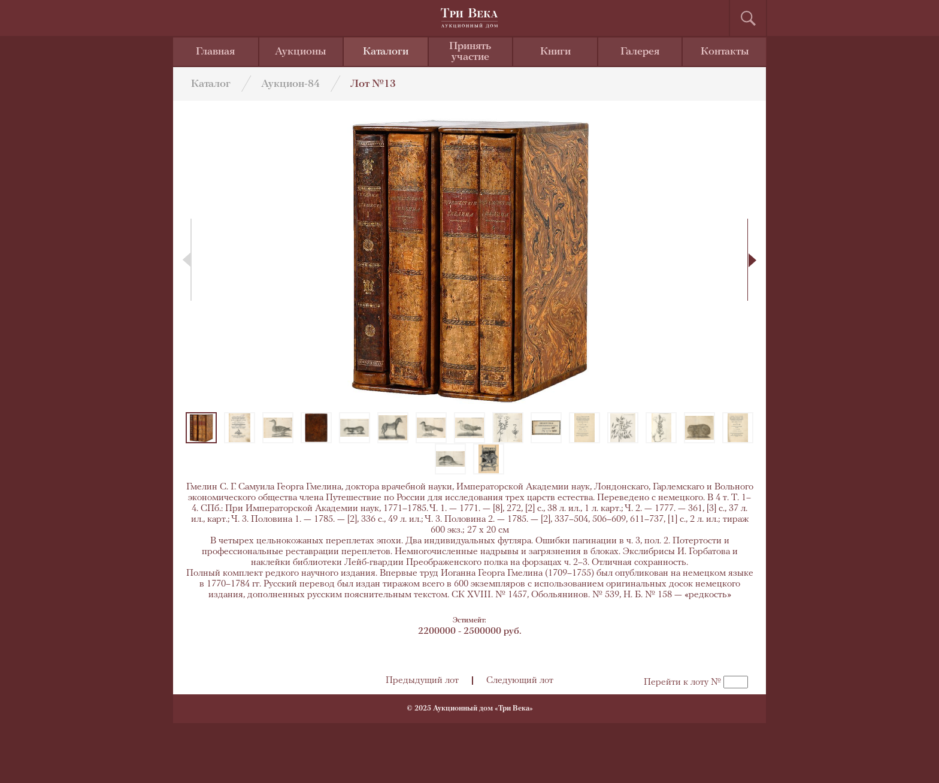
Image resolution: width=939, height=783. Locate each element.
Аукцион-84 (290, 84)
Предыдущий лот (422, 680)
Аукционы (300, 52)
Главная (215, 52)
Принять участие (470, 52)
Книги (555, 52)
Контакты (725, 52)
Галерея (639, 52)
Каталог (211, 84)
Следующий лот (519, 680)
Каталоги (385, 52)
